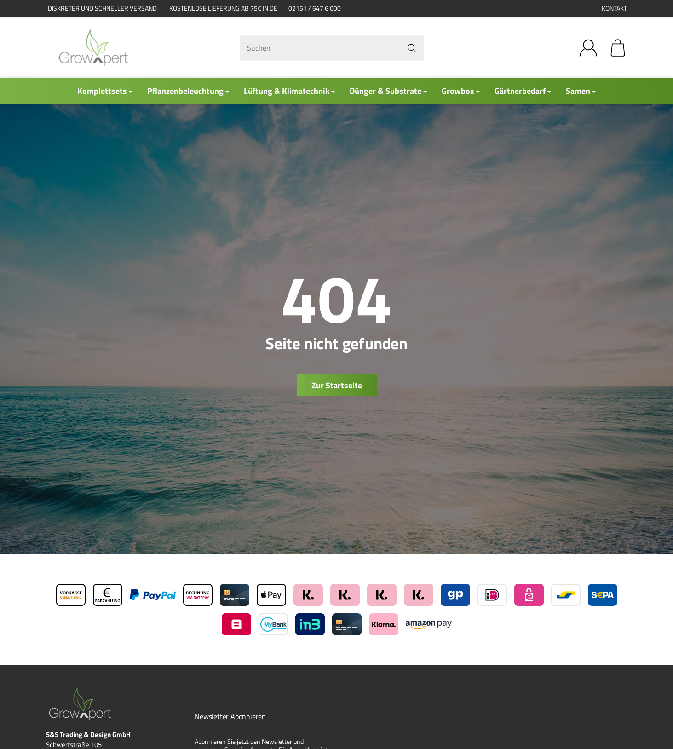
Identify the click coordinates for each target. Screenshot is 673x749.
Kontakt (614, 8)
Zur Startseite (336, 385)
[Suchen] (332, 48)
